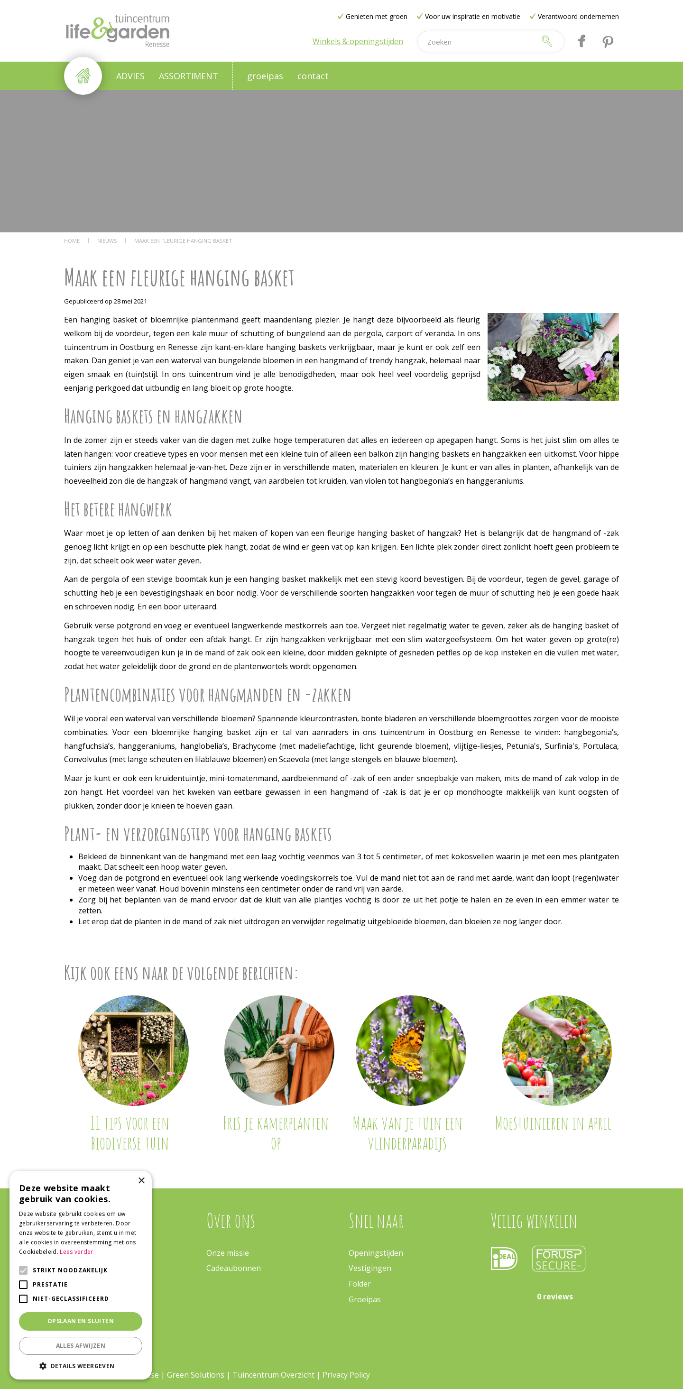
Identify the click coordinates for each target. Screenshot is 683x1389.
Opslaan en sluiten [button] (80, 1321)
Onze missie (227, 1253)
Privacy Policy (346, 1375)
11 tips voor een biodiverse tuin (129, 1132)
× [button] (141, 1181)
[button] (80, 1365)
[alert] (80, 1275)
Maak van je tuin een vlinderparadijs (407, 1132)
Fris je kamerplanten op (275, 1132)
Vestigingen (370, 1268)
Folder (360, 1284)
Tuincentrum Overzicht (273, 1375)
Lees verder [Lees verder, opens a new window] (76, 1252)
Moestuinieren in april (553, 1122)
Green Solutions (195, 1375)
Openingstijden (376, 1253)
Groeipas (365, 1299)
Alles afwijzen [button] (81, 1346)
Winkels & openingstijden (358, 41)
